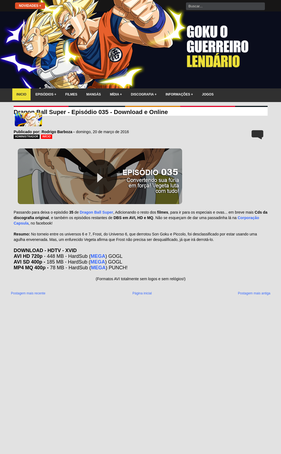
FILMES (71, 94)
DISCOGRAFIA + (143, 94)
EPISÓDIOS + (46, 94)
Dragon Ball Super (96, 212)
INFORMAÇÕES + (179, 94)
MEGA (98, 256)
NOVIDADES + (30, 6)
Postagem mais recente (28, 293)
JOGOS (208, 94)
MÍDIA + (116, 94)
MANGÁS (93, 94)
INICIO (21, 94)
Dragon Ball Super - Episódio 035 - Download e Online (91, 112)
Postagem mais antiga (254, 293)
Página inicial (142, 293)
